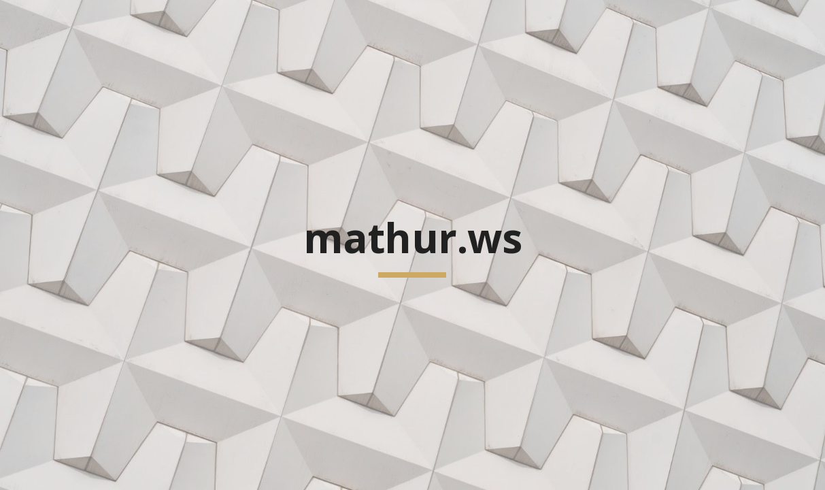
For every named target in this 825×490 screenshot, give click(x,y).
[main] (412, 245)
